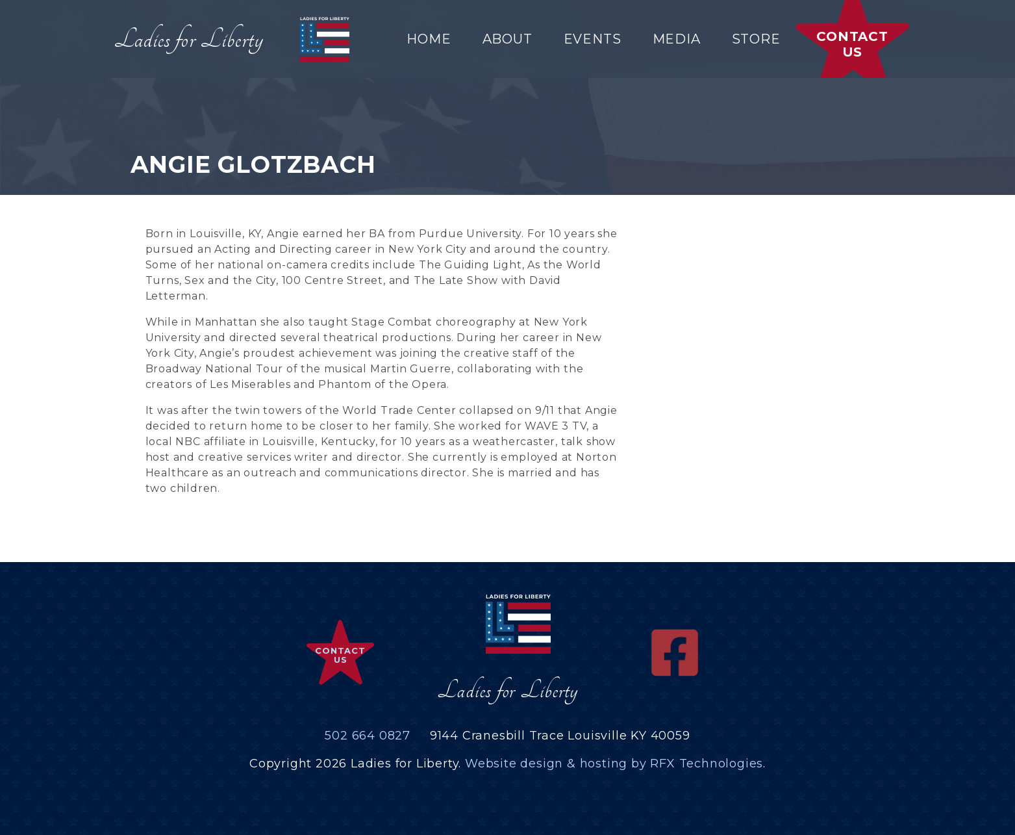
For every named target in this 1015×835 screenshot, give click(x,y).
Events (592, 39)
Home (429, 39)
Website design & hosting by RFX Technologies (614, 763)
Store (756, 39)
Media (677, 39)
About (507, 39)
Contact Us (852, 44)
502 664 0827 (367, 735)
